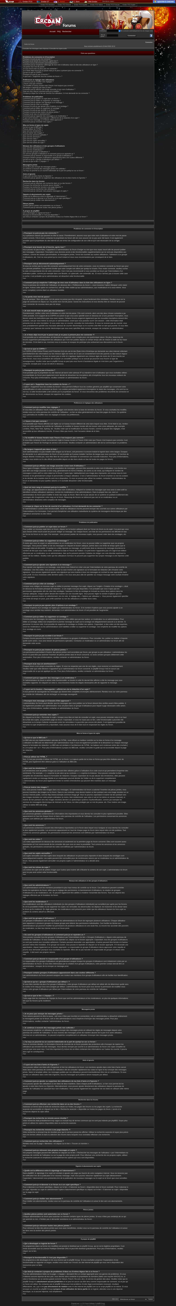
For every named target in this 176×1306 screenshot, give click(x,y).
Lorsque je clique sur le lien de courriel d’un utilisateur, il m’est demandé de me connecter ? (56, 93)
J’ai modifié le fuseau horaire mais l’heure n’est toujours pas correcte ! (48, 86)
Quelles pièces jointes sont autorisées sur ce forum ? (42, 206)
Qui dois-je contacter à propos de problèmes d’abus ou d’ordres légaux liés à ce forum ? (55, 217)
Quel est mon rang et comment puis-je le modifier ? (41, 91)
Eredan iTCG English (129, 5)
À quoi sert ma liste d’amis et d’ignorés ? (38, 176)
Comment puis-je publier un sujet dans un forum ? (41, 99)
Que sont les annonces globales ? (35, 135)
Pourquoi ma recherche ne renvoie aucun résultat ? (42, 185)
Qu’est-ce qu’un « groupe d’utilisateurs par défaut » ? (42, 159)
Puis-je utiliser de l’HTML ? (32, 129)
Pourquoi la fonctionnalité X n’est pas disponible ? (41, 215)
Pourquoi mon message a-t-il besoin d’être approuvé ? (43, 120)
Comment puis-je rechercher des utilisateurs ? (40, 189)
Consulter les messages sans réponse (35, 48)
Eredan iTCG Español (80, 5)
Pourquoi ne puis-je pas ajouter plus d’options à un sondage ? (45, 106)
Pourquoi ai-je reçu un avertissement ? (37, 114)
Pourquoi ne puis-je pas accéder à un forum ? (39, 110)
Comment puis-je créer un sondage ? (36, 104)
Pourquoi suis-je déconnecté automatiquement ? (40, 63)
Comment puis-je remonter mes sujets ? (37, 122)
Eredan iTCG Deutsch (64, 5)
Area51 (76, 1262)
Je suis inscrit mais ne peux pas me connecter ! (40, 69)
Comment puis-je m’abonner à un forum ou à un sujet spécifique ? (47, 198)
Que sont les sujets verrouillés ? (34, 141)
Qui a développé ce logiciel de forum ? (37, 213)
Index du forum (29, 44)
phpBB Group (87, 1246)
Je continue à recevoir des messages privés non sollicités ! (44, 169)
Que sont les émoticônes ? (32, 131)
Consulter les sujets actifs (58, 48)
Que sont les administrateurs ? (34, 148)
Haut (24, 243)
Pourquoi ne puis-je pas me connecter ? (37, 59)
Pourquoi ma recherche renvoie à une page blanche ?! (43, 187)
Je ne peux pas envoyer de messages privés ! (40, 167)
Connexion (148, 42)
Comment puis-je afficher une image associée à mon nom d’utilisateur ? (49, 89)
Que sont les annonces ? (32, 137)
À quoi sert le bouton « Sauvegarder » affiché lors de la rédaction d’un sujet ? (51, 118)
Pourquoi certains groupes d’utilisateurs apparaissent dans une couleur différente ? (53, 158)
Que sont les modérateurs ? (33, 150)
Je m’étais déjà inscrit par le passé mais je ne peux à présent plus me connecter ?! (53, 71)
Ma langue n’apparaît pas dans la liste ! (37, 87)
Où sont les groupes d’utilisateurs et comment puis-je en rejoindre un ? (49, 154)
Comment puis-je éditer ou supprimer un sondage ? (42, 108)
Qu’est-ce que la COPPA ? (32, 72)
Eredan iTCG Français (112, 5)
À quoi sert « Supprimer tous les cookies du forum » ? (42, 76)
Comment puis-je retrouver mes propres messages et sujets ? (45, 191)
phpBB (81, 1303)
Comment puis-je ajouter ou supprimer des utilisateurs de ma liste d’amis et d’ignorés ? (54, 178)
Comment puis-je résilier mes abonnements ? (39, 200)
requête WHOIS (113, 1276)
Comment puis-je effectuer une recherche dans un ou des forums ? (47, 183)
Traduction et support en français (81, 1305)
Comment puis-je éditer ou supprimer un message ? (42, 101)
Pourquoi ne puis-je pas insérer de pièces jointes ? (41, 112)
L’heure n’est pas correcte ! (33, 84)
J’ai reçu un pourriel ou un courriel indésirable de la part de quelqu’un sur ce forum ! (53, 171)
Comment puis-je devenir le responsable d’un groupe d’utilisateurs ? (48, 156)
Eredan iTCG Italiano (96, 5)
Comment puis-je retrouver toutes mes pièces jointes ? (43, 207)
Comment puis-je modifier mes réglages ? (38, 82)
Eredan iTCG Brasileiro (48, 5)
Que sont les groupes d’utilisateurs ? (36, 152)
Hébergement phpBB (98, 1305)
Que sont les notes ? (30, 139)
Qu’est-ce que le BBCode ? (33, 127)
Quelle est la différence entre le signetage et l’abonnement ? (45, 196)
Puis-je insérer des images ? (33, 133)
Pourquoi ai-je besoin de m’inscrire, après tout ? (40, 61)
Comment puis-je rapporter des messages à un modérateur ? (45, 116)
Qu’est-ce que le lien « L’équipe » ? (36, 161)
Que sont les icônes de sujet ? (34, 143)
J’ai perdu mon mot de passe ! (34, 67)
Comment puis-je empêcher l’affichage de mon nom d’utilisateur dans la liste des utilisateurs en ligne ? (60, 65)
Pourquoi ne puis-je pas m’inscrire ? (36, 74)
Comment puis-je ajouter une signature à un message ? (43, 102)
